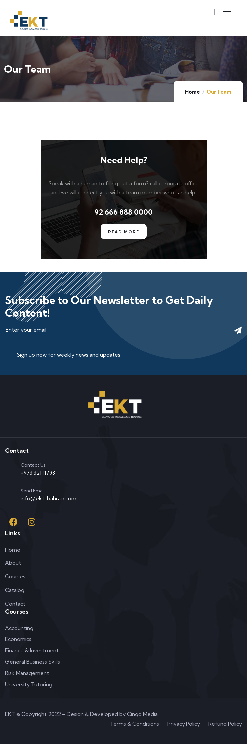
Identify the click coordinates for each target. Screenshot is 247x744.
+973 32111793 (38, 472)
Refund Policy (225, 723)
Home (192, 92)
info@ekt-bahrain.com (48, 498)
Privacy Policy (183, 723)
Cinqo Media (142, 714)
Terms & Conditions (134, 723)
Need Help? (123, 160)
